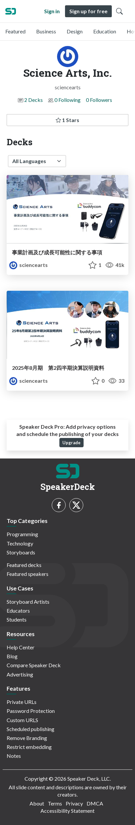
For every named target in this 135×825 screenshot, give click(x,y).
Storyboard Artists (28, 601)
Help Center (20, 647)
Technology (20, 543)
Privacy (74, 803)
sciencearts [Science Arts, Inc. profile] (28, 265)
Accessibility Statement (67, 810)
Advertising (20, 674)
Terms (55, 803)
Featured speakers (27, 574)
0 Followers (99, 100)
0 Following (67, 100)
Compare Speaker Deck (34, 665)
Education (104, 31)
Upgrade (71, 442)
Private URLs (21, 702)
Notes (14, 756)
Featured (15, 31)
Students (17, 619)
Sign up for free (88, 11)
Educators (18, 610)
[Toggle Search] (119, 11)
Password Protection (31, 711)
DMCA (95, 803)
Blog (12, 656)
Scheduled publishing (30, 729)
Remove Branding (27, 738)
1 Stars (67, 120)
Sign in (52, 11)
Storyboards (21, 552)
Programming (22, 534)
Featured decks (24, 565)
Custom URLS (22, 720)
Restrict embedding (29, 747)
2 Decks (33, 100)
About (37, 803)
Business (46, 31)
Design (75, 31)
